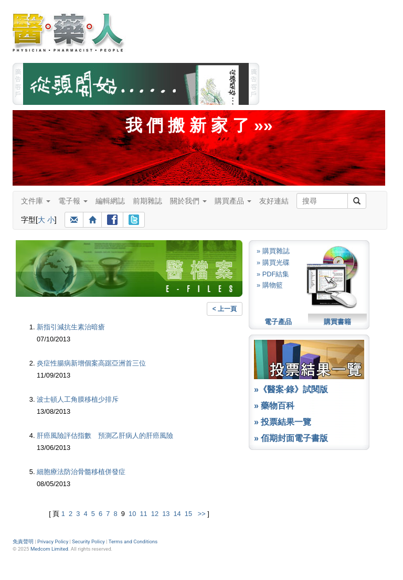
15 (188, 514)
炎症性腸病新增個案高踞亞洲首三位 (91, 363)
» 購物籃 (270, 285)
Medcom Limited (49, 549)
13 (165, 514)
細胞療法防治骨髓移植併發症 (81, 472)
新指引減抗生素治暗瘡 (71, 327)
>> (202, 514)
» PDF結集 (273, 274)
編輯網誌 (110, 201)
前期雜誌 (147, 201)
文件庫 (35, 201)
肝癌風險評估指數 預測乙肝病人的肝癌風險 (105, 435)
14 (177, 514)
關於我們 (188, 201)
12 (154, 514)
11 (143, 514)
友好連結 (274, 201)
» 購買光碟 (273, 262)
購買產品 (233, 201)
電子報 (73, 201)
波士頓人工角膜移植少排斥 (78, 399)
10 (132, 514)
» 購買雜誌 (273, 251)
